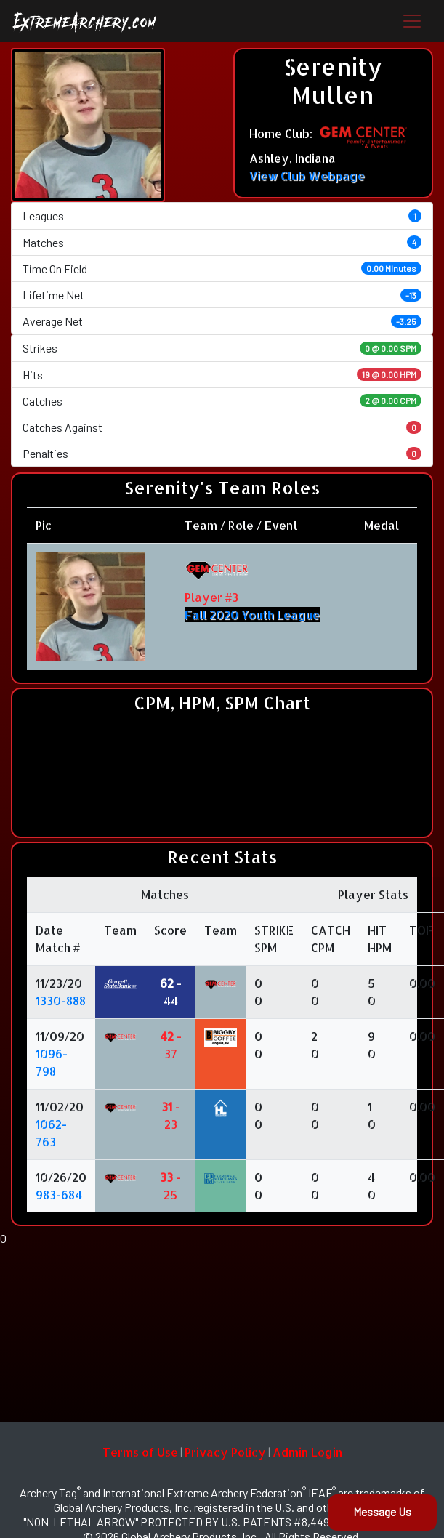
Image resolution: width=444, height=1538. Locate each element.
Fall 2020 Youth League (252, 614)
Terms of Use (140, 1452)
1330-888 (61, 1000)
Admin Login (307, 1452)
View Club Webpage (307, 175)
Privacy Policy (225, 1452)
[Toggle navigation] (412, 21)
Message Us (382, 1511)
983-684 (59, 1194)
